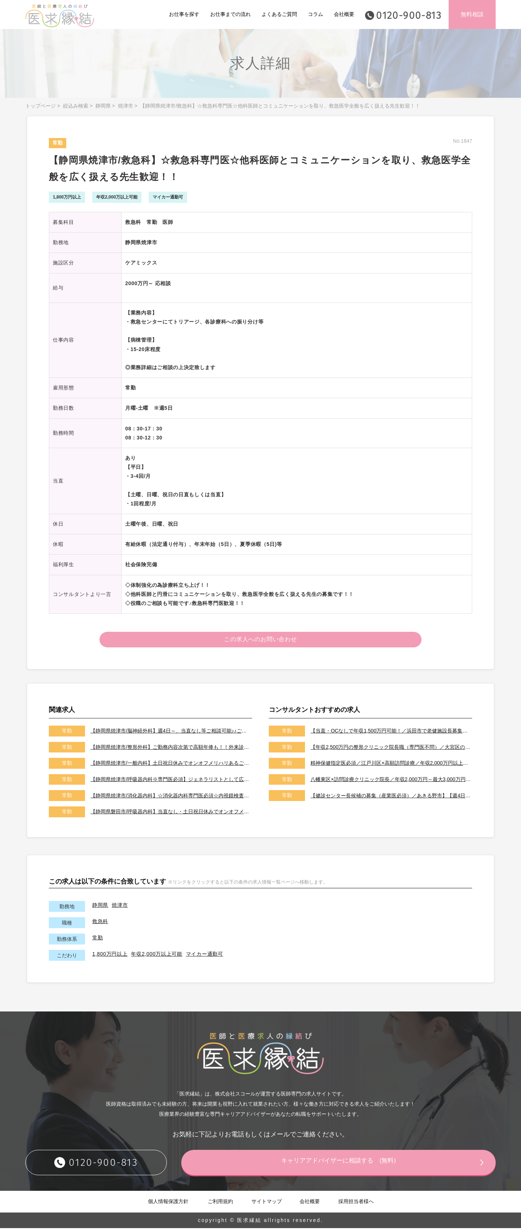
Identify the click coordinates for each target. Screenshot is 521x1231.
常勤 (97, 940)
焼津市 (125, 106)
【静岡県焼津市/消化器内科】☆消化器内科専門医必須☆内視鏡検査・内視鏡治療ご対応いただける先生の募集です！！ (170, 798)
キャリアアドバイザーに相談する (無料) (356, 1164)
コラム (315, 14)
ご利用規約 (220, 1204)
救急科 (100, 924)
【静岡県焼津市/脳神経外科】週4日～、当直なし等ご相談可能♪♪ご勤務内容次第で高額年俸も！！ (170, 733)
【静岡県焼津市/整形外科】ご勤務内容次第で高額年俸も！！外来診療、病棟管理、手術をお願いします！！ (170, 749)
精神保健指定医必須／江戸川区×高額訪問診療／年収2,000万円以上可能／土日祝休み (390, 766)
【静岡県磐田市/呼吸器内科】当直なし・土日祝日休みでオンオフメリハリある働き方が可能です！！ (170, 814)
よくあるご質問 (279, 14)
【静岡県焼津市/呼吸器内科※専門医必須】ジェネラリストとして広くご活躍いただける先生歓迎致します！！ (170, 782)
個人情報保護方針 (168, 1204)
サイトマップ (266, 1204)
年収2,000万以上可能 (156, 956)
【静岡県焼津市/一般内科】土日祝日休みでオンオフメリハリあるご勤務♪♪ (170, 766)
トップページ (40, 106)
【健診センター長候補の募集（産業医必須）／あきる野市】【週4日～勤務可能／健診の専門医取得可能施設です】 (390, 798)
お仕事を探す (184, 14)
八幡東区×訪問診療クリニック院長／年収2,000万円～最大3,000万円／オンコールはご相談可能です (390, 782)
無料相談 (472, 14)
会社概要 (344, 14)
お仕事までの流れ (230, 14)
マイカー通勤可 (204, 956)
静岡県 (103, 106)
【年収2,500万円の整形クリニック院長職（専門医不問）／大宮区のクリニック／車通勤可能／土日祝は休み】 (390, 749)
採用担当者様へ (356, 1204)
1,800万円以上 (109, 956)
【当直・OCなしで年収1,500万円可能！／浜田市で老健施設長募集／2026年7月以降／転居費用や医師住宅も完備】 (390, 733)
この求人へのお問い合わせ (261, 640)
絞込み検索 (75, 106)
